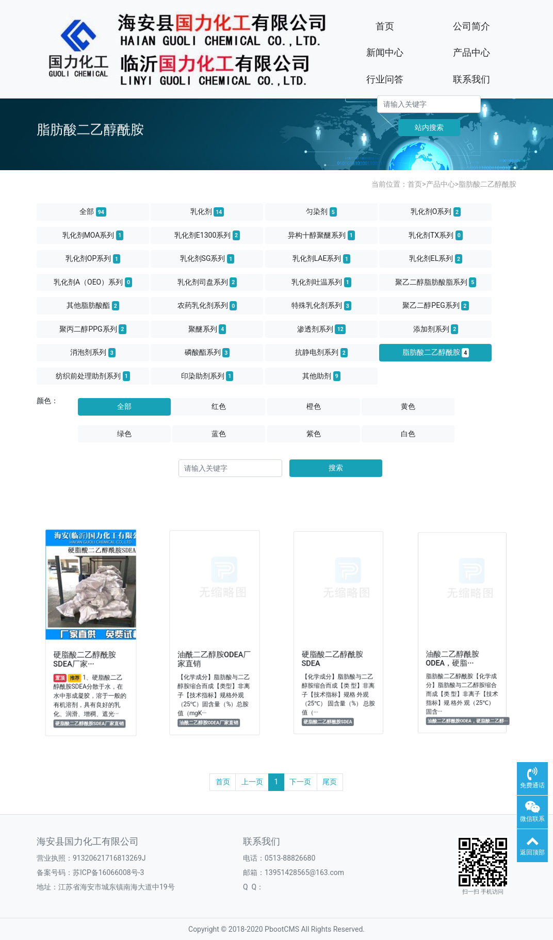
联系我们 (471, 79)
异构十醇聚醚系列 (321, 235)
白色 (408, 434)
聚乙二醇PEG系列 (435, 305)
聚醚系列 (207, 329)
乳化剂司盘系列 (207, 282)
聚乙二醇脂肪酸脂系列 (436, 282)
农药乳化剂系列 (207, 305)
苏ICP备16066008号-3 (108, 872)
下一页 (300, 782)
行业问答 (384, 79)
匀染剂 (321, 212)
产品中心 (471, 52)
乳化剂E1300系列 (207, 235)
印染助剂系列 (207, 376)
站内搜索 (429, 127)
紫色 (313, 434)
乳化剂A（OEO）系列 (93, 282)
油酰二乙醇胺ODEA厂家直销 (214, 652)
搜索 (336, 468)
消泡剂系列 (93, 352)
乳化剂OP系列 (93, 258)
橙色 (313, 406)
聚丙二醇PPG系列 (92, 329)
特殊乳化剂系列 (321, 305)
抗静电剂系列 (321, 352)
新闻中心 (384, 52)
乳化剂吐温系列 (321, 282)
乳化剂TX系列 (436, 235)
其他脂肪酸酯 (93, 305)
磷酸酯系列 (207, 352)
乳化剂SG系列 (207, 258)
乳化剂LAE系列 (321, 258)
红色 (219, 406)
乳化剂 (207, 212)
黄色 (408, 406)
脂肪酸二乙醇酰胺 (487, 184)
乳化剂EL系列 (435, 258)
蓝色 (219, 434)
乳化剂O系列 (436, 212)
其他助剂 (321, 376)
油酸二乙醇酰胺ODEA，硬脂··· (455, 651)
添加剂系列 (436, 329)
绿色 (124, 434)
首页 (385, 26)
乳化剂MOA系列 (93, 235)
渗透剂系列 (321, 329)
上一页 (252, 782)
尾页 (329, 782)
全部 (92, 212)
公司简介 (471, 26)
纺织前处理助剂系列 (93, 376)
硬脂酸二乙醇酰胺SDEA (334, 652)
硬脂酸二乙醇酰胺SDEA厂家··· (86, 652)
